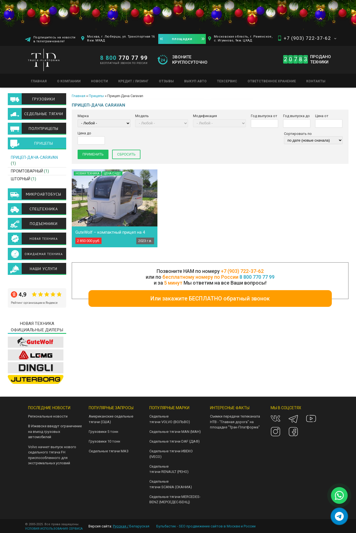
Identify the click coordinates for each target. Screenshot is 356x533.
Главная (39, 81)
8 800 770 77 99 (257, 277)
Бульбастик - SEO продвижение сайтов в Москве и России (206, 526)
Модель (142, 116)
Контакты (315, 81)
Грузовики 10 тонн (104, 441)
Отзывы (166, 81)
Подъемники (44, 223)
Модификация (205, 116)
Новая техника (43, 239)
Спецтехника (43, 208)
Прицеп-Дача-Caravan (34, 157)
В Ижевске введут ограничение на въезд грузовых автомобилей (55, 431)
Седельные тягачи (43, 113)
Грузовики (43, 99)
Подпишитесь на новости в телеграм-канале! (54, 39)
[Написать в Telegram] (339, 516)
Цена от (321, 116)
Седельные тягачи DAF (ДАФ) (174, 441)
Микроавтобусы (43, 194)
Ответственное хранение (272, 81)
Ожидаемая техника (43, 254)
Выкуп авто (195, 81)
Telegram (293, 418)
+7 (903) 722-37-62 (307, 38)
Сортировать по (298, 134)
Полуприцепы (43, 128)
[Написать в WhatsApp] (339, 495)
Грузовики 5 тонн (103, 432)
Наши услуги (43, 268)
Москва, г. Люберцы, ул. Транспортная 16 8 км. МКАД (121, 38)
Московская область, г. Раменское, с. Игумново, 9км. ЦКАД (243, 38)
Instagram (275, 431)
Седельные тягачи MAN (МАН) (175, 432)
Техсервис (227, 81)
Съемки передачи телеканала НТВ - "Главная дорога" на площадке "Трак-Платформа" (235, 421)
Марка (83, 116)
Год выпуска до (296, 116)
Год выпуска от (264, 116)
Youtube (311, 418)
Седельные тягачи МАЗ (108, 451)
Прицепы (96, 96)
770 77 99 (124, 58)
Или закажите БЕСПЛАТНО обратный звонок (210, 298)
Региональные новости (48, 416)
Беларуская (139, 526)
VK (275, 418)
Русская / (120, 526)
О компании (69, 81)
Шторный (20, 179)
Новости (99, 81)
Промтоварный (27, 171)
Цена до (84, 133)
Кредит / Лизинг (133, 81)
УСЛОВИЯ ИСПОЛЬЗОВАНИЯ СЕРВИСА (54, 528)
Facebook (293, 431)
